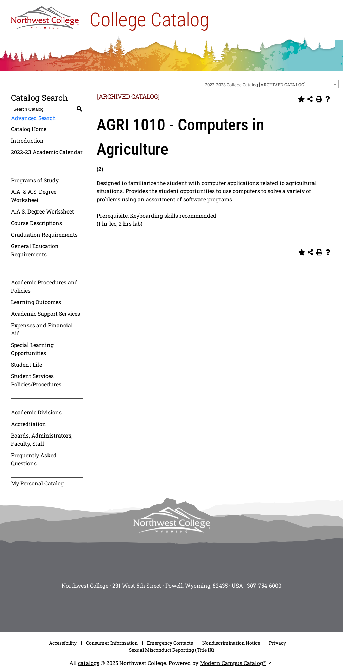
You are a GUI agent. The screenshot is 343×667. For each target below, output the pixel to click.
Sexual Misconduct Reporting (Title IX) (171, 650)
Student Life (26, 364)
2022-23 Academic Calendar (47, 151)
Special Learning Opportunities (32, 348)
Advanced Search (33, 118)
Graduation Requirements (44, 234)
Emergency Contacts (170, 643)
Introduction (27, 140)
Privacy (277, 643)
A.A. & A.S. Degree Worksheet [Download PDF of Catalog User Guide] (33, 195)
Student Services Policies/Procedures (36, 380)
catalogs (88, 662)
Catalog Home (28, 128)
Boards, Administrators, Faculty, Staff (41, 439)
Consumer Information (112, 643)
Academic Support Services (45, 313)
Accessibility (63, 643)
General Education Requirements (35, 250)
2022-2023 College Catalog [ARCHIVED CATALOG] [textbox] (255, 84)
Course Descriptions (36, 222)
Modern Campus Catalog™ (233, 662)
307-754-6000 (264, 585)
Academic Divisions (36, 412)
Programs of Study (35, 180)
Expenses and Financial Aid (42, 329)
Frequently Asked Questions (34, 459)
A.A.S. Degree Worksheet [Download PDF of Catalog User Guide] (42, 211)
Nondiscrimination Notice (231, 643)
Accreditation (28, 423)
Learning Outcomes (36, 301)
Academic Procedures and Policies (44, 286)
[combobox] (271, 84)
